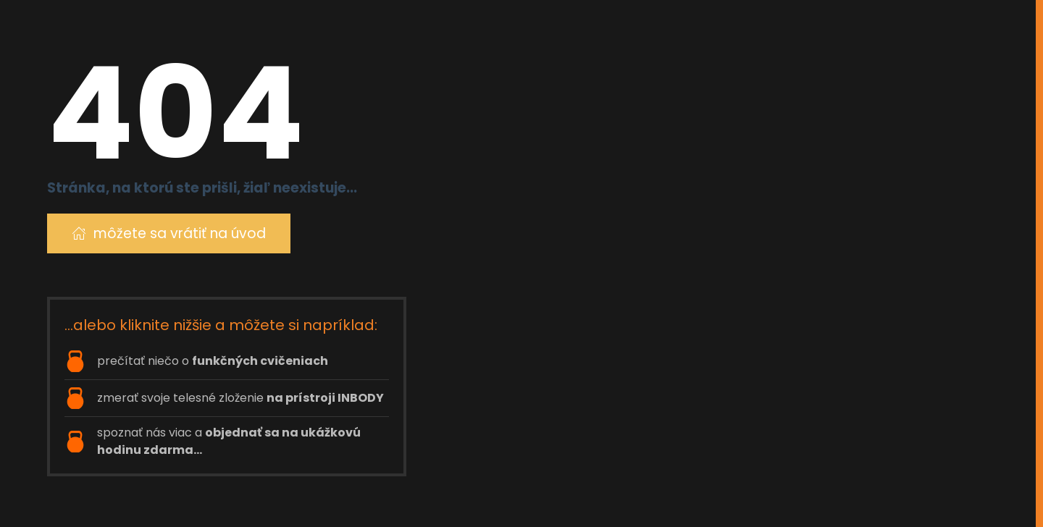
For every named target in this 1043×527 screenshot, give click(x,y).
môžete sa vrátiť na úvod (169, 233)
